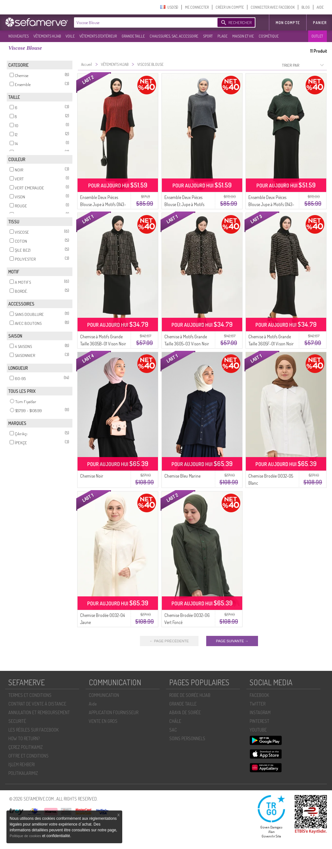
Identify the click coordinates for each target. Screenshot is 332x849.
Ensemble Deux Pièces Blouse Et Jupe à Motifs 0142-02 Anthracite (184, 204)
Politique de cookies (26, 836)
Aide (93, 703)
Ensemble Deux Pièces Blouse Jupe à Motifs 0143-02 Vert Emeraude (271, 204)
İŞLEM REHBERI (21, 764)
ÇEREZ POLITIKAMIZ (25, 747)
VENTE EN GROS (103, 721)
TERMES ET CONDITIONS (29, 695)
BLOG (305, 7)
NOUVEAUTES (18, 36)
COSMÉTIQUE (269, 36)
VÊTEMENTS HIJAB (47, 36)
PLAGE (222, 36)
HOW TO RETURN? (24, 738)
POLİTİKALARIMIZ (23, 773)
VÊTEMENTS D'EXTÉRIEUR (98, 36)
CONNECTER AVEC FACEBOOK (273, 7)
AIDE (320, 7)
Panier (320, 22)
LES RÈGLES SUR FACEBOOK (33, 729)
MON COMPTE (288, 22)
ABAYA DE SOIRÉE (185, 712)
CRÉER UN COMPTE (230, 7)
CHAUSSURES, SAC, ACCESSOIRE (174, 36)
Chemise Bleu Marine (182, 476)
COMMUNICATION (104, 695)
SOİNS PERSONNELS (187, 738)
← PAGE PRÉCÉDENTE (169, 641)
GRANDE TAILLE (133, 36)
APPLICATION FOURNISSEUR (113, 712)
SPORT (208, 36)
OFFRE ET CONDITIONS (28, 755)
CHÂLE (175, 721)
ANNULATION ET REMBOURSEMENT (39, 712)
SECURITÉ (17, 721)
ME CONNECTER (197, 7)
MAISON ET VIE (243, 36)
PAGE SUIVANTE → (232, 641)
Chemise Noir (91, 476)
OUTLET (317, 36)
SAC (173, 729)
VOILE (70, 36)
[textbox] (144, 22)
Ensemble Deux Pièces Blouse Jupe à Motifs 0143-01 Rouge (103, 204)
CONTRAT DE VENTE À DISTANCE (37, 703)
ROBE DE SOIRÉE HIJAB (189, 695)
